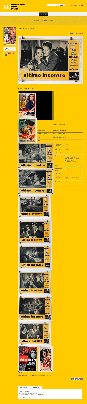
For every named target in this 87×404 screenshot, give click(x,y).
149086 (50, 20)
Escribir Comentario (24, 397)
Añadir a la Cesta (77, 379)
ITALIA (43, 20)
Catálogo (36, 20)
